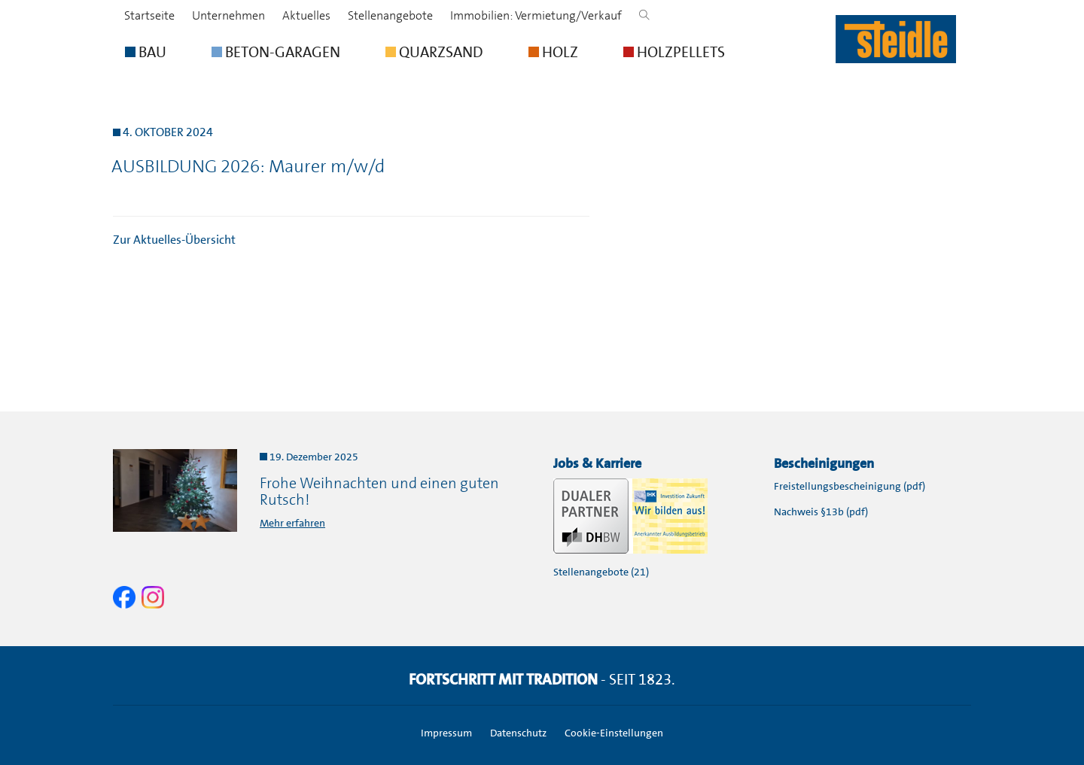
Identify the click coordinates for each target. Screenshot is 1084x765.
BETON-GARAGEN (276, 52)
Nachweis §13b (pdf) (821, 511)
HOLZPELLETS (674, 52)
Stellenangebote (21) (601, 571)
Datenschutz (518, 732)
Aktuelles (306, 15)
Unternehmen (228, 15)
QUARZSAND (434, 52)
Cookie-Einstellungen (614, 732)
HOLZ (553, 52)
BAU (145, 52)
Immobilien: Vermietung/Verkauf (536, 15)
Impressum (446, 732)
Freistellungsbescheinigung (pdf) (849, 486)
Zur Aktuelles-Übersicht (174, 239)
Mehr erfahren (292, 523)
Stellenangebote (390, 15)
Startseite (149, 15)
